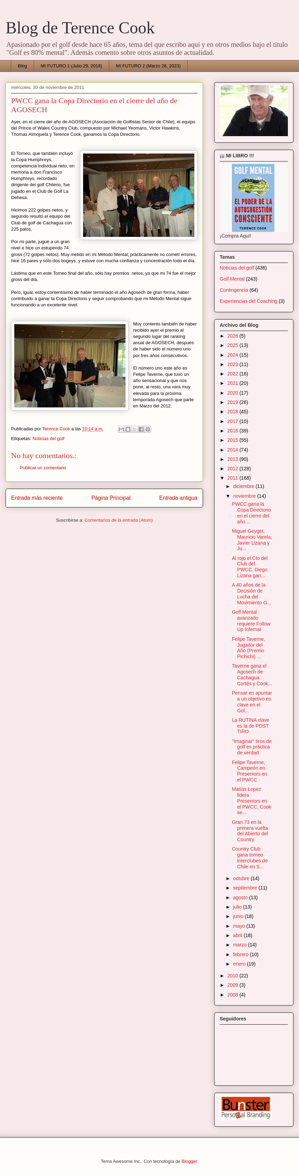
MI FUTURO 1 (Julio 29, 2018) (71, 65)
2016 (233, 430)
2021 (233, 383)
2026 (233, 336)
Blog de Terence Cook (80, 27)
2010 (233, 975)
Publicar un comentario (43, 467)
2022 (233, 374)
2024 (233, 355)
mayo (239, 926)
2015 (233, 440)
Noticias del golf (48, 438)
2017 (233, 421)
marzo (240, 945)
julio (238, 907)
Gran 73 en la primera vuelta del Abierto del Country (250, 830)
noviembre (245, 496)
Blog (22, 65)
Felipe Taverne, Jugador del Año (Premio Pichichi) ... (248, 647)
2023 (233, 364)
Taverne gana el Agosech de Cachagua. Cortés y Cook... (252, 674)
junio (238, 916)
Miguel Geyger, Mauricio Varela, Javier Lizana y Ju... (252, 539)
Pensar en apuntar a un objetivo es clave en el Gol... (252, 701)
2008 (233, 995)
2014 (233, 450)
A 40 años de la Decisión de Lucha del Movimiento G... (251, 593)
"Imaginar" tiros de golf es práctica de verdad (252, 747)
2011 (233, 478)
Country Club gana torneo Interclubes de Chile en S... (250, 857)
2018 (233, 411)
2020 (233, 393)
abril (238, 935)
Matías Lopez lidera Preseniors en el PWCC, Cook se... (251, 800)
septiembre (245, 888)
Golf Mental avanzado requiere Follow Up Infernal (251, 620)
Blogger (189, 1161)
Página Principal (111, 498)
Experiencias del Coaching (248, 301)
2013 (233, 459)
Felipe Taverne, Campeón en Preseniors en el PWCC (249, 771)
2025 (233, 345)
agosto (241, 897)
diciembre (244, 486)
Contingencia (234, 290)
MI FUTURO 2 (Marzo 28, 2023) (148, 65)
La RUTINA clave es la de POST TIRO (250, 726)
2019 (233, 402)
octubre (242, 878)
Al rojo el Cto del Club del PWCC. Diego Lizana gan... (250, 566)
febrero (241, 954)
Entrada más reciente (37, 498)
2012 (233, 468)
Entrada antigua (178, 498)
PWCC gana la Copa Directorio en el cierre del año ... (251, 512)
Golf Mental (232, 279)
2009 (233, 985)
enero (240, 964)
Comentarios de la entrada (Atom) (118, 520)
